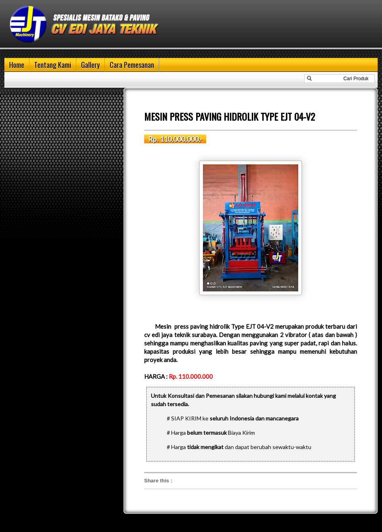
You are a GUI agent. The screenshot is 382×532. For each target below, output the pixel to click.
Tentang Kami (52, 65)
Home (16, 65)
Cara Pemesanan (132, 65)
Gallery (90, 65)
